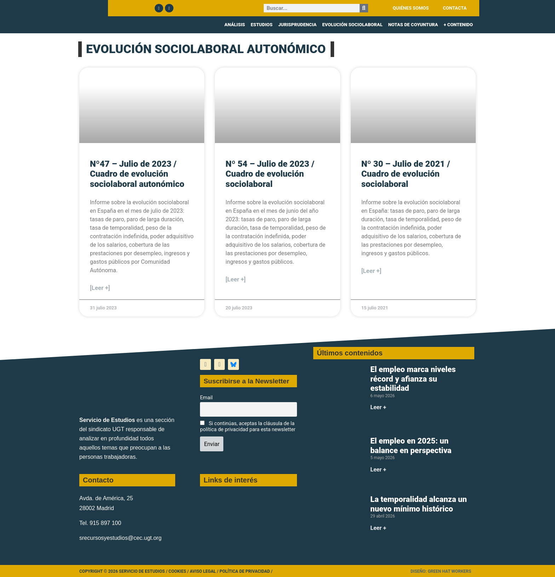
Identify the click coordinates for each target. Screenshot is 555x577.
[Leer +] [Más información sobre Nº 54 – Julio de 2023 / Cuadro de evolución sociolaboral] (235, 279)
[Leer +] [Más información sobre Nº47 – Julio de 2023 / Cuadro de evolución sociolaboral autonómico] (100, 287)
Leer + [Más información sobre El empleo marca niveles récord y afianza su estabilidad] (378, 407)
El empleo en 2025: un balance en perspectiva (410, 445)
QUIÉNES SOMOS (411, 8)
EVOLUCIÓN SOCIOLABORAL (352, 24)
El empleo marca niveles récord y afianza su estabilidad (413, 379)
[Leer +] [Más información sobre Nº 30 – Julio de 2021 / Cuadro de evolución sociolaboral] (371, 270)
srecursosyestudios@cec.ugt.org (120, 538)
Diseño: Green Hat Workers (441, 571)
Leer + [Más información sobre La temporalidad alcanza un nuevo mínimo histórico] (378, 528)
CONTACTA (455, 8)
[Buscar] (364, 8)
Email (206, 398)
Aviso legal (203, 571)
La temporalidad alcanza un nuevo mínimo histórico (418, 504)
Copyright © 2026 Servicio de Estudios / (123, 571)
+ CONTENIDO (458, 24)
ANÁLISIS (234, 24)
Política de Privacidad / (246, 571)
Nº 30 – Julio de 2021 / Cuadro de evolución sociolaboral (405, 174)
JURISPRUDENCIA (297, 24)
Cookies (177, 571)
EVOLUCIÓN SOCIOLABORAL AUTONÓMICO (206, 49)
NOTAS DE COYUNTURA (413, 24)
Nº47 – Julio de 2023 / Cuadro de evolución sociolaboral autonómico (137, 174)
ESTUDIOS (262, 24)
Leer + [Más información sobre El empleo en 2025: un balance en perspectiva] (378, 469)
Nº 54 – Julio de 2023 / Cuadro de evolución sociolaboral (269, 174)
